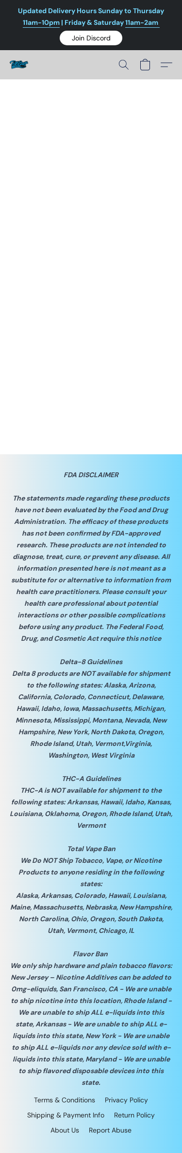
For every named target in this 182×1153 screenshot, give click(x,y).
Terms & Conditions (64, 1100)
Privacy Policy (126, 1100)
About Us (64, 1130)
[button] (91, 38)
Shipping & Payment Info (65, 1115)
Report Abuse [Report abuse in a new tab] (110, 1130)
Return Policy (134, 1115)
